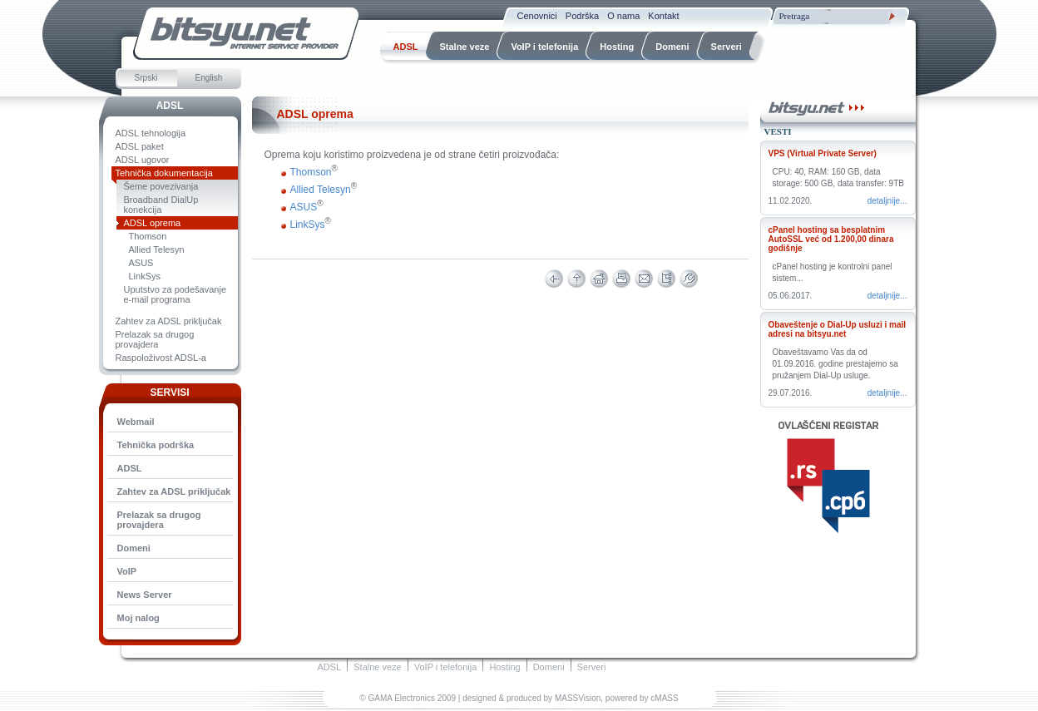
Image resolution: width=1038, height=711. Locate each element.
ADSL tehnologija (151, 133)
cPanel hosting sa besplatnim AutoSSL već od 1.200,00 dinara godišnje (831, 239)
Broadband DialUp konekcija (161, 205)
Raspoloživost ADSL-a (161, 358)
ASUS (141, 263)
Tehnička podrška (156, 445)
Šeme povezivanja (161, 186)
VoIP (127, 571)
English (209, 77)
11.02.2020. (791, 200)
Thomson (148, 236)
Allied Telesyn (157, 249)
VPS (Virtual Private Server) (823, 153)
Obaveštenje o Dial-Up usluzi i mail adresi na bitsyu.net (838, 329)
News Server (144, 595)
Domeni (134, 548)
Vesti (778, 131)
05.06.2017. (791, 295)
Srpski (146, 77)
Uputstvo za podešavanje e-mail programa (175, 294)
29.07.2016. (791, 392)
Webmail (136, 422)
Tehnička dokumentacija (164, 173)
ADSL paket (140, 146)
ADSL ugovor (143, 160)
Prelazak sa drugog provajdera (155, 339)
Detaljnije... (887, 200)
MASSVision (578, 698)
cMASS (664, 698)
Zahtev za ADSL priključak (169, 321)
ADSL (170, 105)
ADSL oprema (152, 223)
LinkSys (145, 276)
